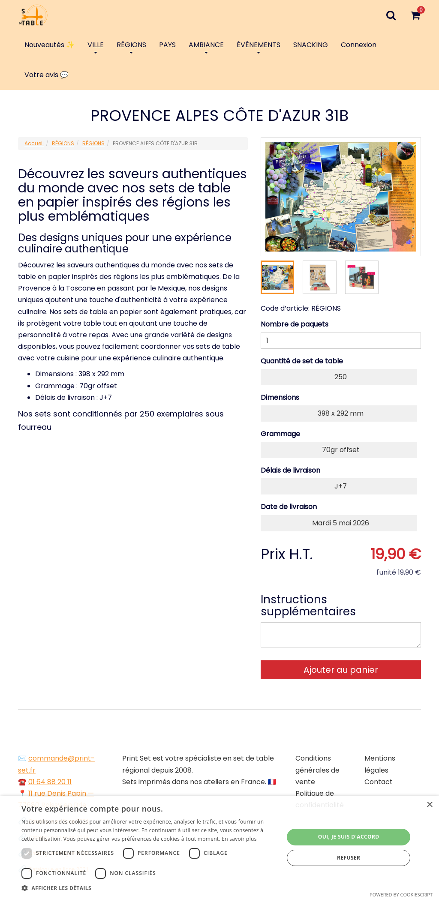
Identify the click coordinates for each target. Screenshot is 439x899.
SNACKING (310, 45)
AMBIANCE (206, 47)
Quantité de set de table (302, 361)
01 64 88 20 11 (50, 782)
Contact (378, 782)
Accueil (34, 143)
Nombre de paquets (294, 324)
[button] (148, 888)
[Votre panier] (415, 15)
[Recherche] (391, 15)
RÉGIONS (131, 47)
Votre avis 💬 (46, 75)
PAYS (167, 45)
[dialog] (219, 847)
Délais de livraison (290, 470)
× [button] (429, 805)
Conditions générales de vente (317, 769)
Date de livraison (289, 507)
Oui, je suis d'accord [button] (348, 836)
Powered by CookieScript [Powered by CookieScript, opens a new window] (401, 894)
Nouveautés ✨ (49, 45)
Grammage (280, 434)
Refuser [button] (348, 857)
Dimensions (280, 397)
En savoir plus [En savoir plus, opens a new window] (239, 838)
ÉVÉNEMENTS (258, 47)
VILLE (95, 47)
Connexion (358, 45)
